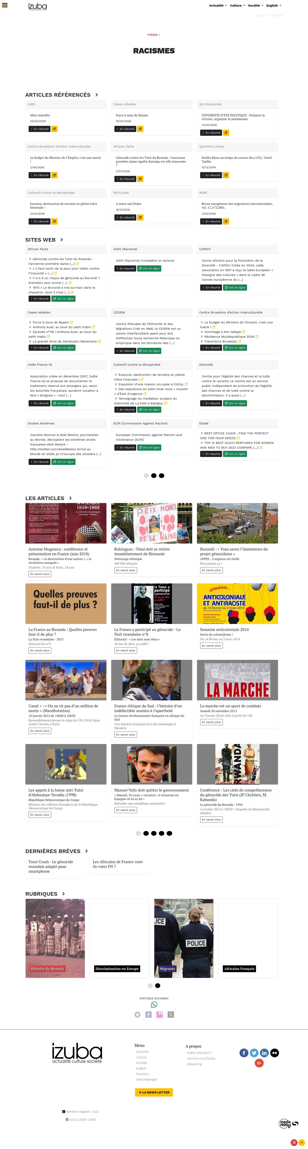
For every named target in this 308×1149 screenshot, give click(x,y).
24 (161, 475)
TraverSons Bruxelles (219, 341)
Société (141, 1063)
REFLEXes (121, 193)
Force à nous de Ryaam (49, 322)
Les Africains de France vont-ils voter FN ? (118, 864)
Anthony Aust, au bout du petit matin (60, 327)
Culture (141, 1057)
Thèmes (276, 15)
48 (169, 833)
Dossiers (142, 1074)
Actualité (142, 1052)
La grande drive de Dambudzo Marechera (63, 341)
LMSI (31, 104)
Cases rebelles (125, 104)
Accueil (261, 15)
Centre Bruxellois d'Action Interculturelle (59, 146)
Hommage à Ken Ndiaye (221, 332)
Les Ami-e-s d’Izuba (201, 1058)
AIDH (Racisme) (125, 249)
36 (161, 833)
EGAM (204, 423)
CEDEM (119, 312)
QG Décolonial (210, 104)
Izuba (71, 1119)
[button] (3, 5)
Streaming (194, 1064)
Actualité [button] (217, 5)
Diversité (206, 364)
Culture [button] (236, 5)
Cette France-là (40, 364)
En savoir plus (39, 573)
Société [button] (254, 5)
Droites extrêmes (41, 423)
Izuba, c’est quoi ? (199, 1053)
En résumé (39, 128)
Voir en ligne (63, 298)
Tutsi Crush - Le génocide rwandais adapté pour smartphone (51, 866)
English (141, 1068)
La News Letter (154, 1092)
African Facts (124, 146)
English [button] (272, 5)
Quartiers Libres (211, 146)
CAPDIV (205, 249)
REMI (203, 193)
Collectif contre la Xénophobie (51, 193)
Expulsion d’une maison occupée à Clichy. (149, 384)
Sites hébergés (146, 1079)
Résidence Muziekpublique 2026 (228, 336)
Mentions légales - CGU (80, 1111)
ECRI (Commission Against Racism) (141, 423)
